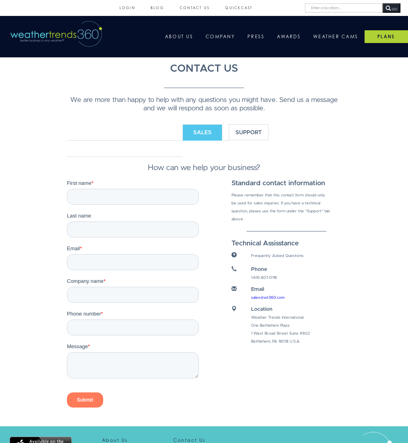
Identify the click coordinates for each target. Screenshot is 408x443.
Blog (157, 8)
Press (256, 36)
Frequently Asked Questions (277, 256)
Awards (289, 36)
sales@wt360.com (267, 298)
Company (220, 36)
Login (127, 8)
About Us (179, 36)
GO (391, 8)
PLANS (386, 36)
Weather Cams (335, 36)
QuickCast (239, 8)
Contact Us (195, 8)
